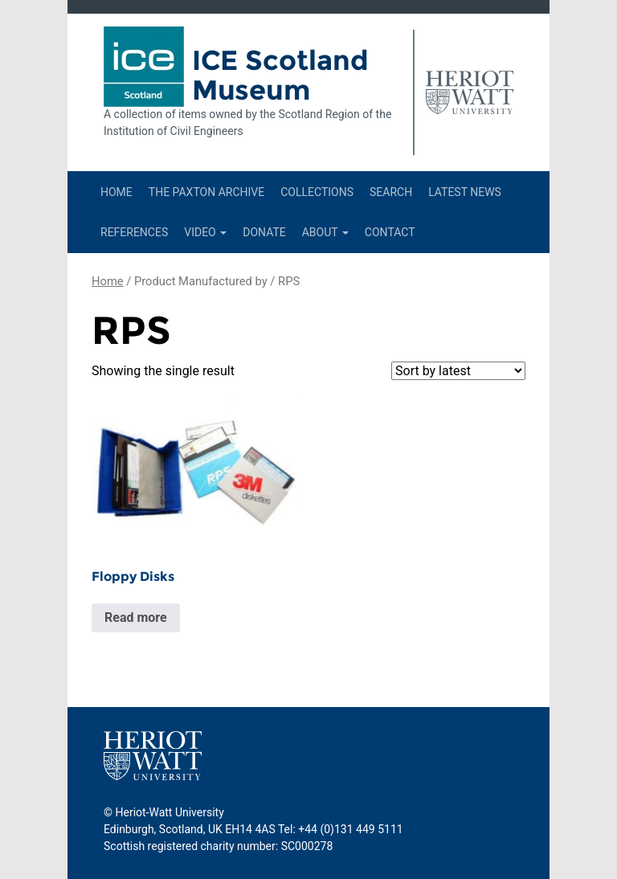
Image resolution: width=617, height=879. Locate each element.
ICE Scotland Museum (280, 75)
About (325, 232)
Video (205, 232)
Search (391, 192)
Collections (316, 192)
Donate (264, 232)
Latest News (464, 192)
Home (116, 192)
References (134, 232)
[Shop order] (458, 371)
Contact (390, 232)
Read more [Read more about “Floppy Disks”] (135, 617)
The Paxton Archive (206, 192)
